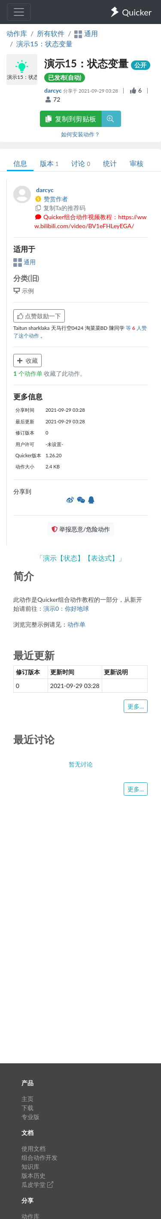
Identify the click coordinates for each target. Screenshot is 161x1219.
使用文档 (33, 1148)
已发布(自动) (65, 77)
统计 (110, 163)
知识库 (30, 1166)
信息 (20, 163)
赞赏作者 (51, 198)
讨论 (80, 163)
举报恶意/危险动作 (81, 529)
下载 (27, 1107)
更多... (136, 706)
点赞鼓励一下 (39, 316)
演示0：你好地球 (66, 608)
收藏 (27, 360)
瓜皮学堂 (37, 1184)
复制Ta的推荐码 (59, 207)
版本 (49, 163)
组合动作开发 (39, 1157)
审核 (136, 163)
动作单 (76, 624)
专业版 (30, 1116)
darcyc (53, 90)
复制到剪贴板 (71, 119)
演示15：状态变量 (44, 43)
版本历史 (33, 1175)
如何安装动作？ (80, 134)
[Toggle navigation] (19, 12)
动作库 (16, 33)
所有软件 (50, 33)
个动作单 (28, 373)
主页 (27, 1098)
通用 (24, 262)
